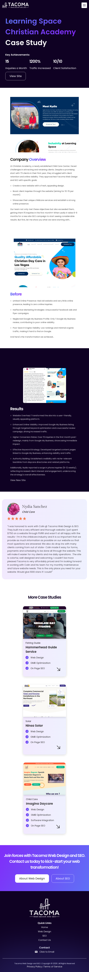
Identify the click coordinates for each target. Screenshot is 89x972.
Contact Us (44, 940)
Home (44, 927)
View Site (15, 76)
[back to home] (15, 5)
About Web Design (32, 878)
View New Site (18, 480)
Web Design (44, 931)
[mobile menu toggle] (84, 5)
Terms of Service (52, 966)
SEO (44, 935)
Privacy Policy (34, 966)
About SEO (63, 878)
